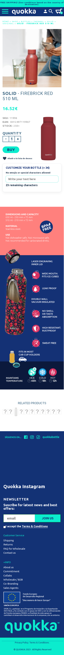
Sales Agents (10, 587)
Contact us (9, 552)
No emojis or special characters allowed (28, 172)
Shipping (8, 540)
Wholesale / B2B (13, 579)
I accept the (27, 526)
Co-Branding (10, 583)
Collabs (7, 575)
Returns (8, 544)
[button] (30, 83)
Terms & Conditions (35, 526)
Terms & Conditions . (39, 642)
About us (8, 567)
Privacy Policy (21, 642)
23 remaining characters (22, 185)
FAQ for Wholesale (14, 548)
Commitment (11, 571)
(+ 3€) (46, 167)
